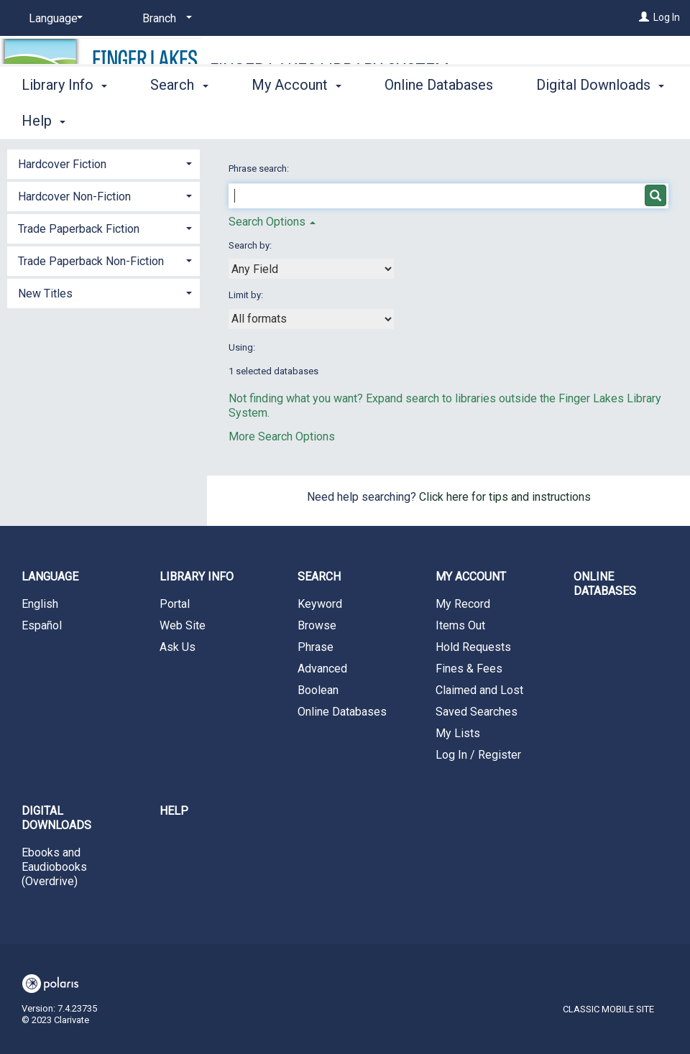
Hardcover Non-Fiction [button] (74, 196)
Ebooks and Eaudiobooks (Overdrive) (54, 867)
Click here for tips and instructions (505, 497)
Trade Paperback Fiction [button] (78, 229)
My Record (463, 604)
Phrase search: (260, 168)
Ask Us (178, 647)
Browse (317, 625)
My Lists (458, 733)
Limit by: (247, 295)
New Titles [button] (45, 293)
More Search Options (282, 436)
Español (42, 625)
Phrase (316, 647)
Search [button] (179, 118)
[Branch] (164, 18)
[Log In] (644, 17)
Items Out (460, 625)
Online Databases (439, 118)
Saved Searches (477, 711)
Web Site (183, 625)
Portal (175, 604)
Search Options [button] (272, 221)
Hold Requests (473, 647)
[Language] (53, 18)
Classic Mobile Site (608, 1009)
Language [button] (50, 576)
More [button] (564, 120)
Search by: (251, 245)
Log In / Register (478, 755)
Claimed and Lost (479, 690)
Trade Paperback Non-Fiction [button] (91, 261)
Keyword (320, 604)
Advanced (322, 668)
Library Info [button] (64, 118)
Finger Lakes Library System (329, 69)
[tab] (103, 163)
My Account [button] (296, 118)
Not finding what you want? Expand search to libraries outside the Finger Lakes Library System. (445, 406)
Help (174, 811)
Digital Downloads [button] (56, 818)
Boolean (318, 690)
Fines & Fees (469, 668)
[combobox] (311, 269)
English (40, 604)
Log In (666, 17)
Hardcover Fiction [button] (62, 164)
